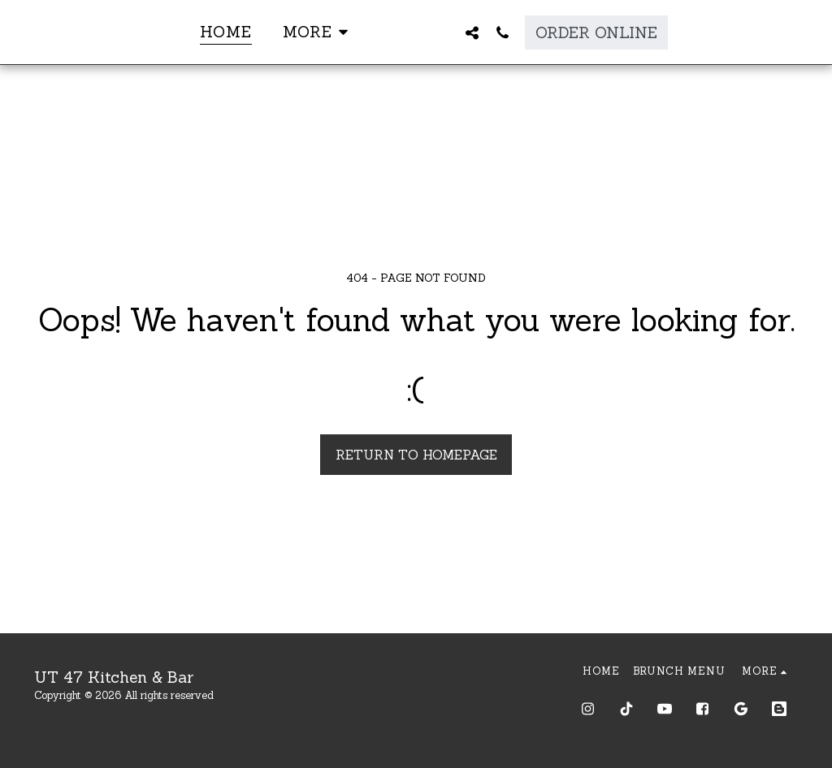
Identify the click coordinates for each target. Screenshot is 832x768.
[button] (505, 32)
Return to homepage (416, 455)
